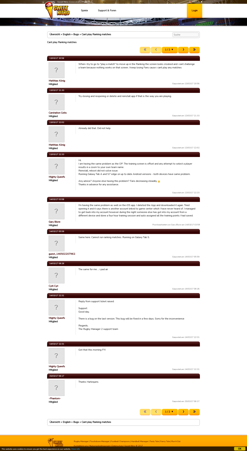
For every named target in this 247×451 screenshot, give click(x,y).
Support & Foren (107, 10)
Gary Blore (54, 222)
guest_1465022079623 (63, 254)
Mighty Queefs (57, 177)
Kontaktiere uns (81, 445)
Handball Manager (139, 441)
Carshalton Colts (58, 113)
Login (195, 10)
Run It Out (175, 441)
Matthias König (57, 80)
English (67, 34)
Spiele (84, 10)
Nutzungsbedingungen (99, 445)
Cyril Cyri (53, 286)
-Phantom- (55, 398)
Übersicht (54, 34)
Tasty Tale (154, 441)
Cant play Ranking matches (96, 34)
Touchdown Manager (99, 441)
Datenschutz (117, 445)
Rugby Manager (81, 441)
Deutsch (194, 1)
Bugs (76, 34)
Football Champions (120, 441)
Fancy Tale (165, 441)
